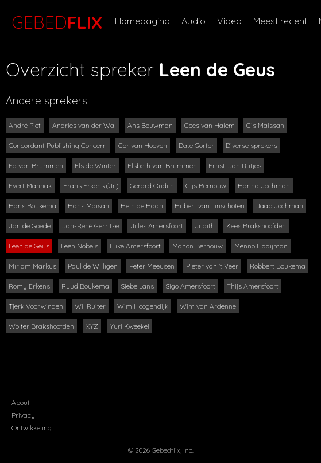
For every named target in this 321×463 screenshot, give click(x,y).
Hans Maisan (88, 205)
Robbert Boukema (277, 266)
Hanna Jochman (264, 185)
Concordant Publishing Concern (58, 145)
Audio (193, 20)
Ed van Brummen (36, 165)
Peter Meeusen (152, 266)
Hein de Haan (142, 205)
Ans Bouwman (150, 125)
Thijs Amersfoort (253, 286)
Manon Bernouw (197, 246)
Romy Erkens (29, 286)
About (20, 402)
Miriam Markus (32, 266)
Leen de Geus (29, 246)
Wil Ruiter (90, 306)
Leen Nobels (79, 246)
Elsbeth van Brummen (162, 165)
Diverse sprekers (251, 145)
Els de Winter (95, 165)
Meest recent (280, 20)
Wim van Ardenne (208, 306)
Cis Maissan (265, 125)
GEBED (54, 22)
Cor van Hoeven (142, 145)
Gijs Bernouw (205, 185)
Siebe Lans (137, 286)
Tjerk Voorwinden (36, 306)
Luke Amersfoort (135, 246)
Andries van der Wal (84, 125)
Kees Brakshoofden (256, 225)
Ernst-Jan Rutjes (234, 165)
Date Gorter (196, 145)
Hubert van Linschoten (210, 205)
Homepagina (142, 20)
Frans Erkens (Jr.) (90, 185)
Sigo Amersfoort (190, 286)
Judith (205, 225)
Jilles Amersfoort (156, 225)
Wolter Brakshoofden (41, 326)
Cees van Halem (209, 125)
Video (229, 20)
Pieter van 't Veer (212, 266)
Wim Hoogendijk (142, 306)
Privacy (23, 415)
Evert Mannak (30, 185)
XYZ (92, 326)
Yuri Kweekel (129, 326)
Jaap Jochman (279, 205)
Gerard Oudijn (152, 185)
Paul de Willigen (93, 266)
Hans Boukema (32, 205)
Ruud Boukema (85, 286)
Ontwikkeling (31, 427)
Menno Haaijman (261, 246)
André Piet (25, 125)
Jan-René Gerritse (90, 225)
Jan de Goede (30, 225)
